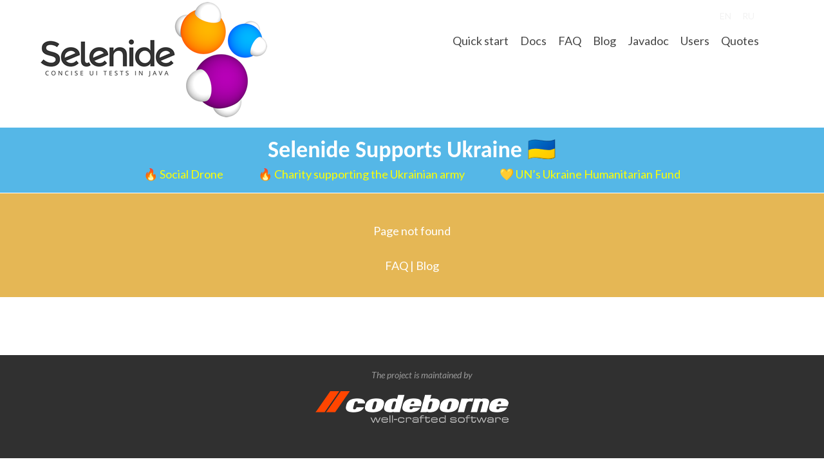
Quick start (481, 41)
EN (725, 15)
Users (694, 41)
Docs (533, 41)
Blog (604, 41)
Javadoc (648, 41)
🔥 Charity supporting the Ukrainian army (362, 174)
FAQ (569, 41)
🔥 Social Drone (184, 174)
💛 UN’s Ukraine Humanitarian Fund (590, 174)
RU (748, 15)
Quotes (740, 41)
